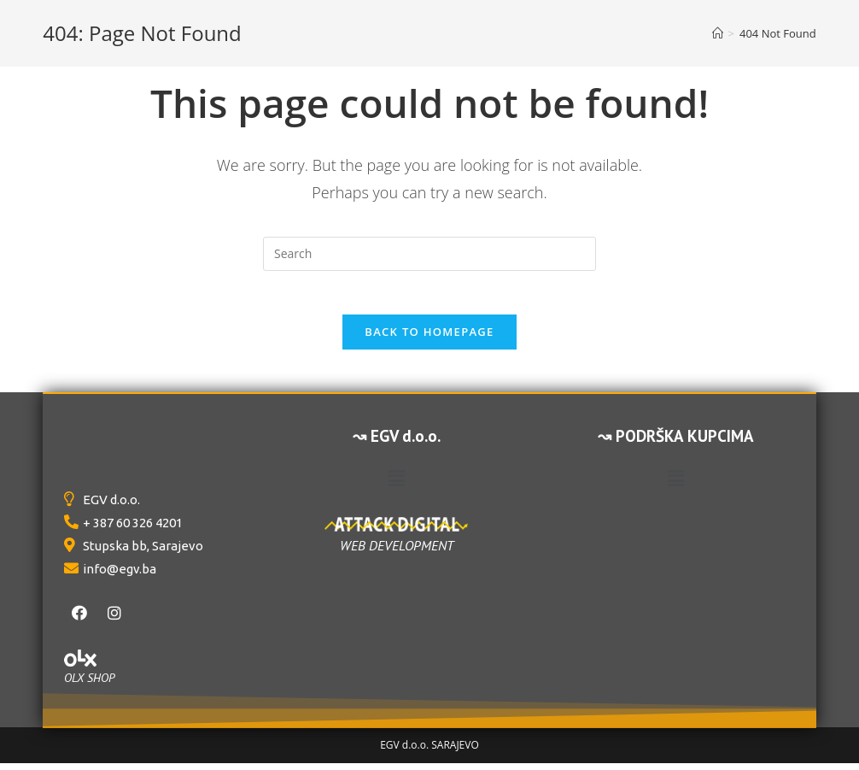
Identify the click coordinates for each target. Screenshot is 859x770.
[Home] (717, 33)
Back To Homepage (429, 339)
